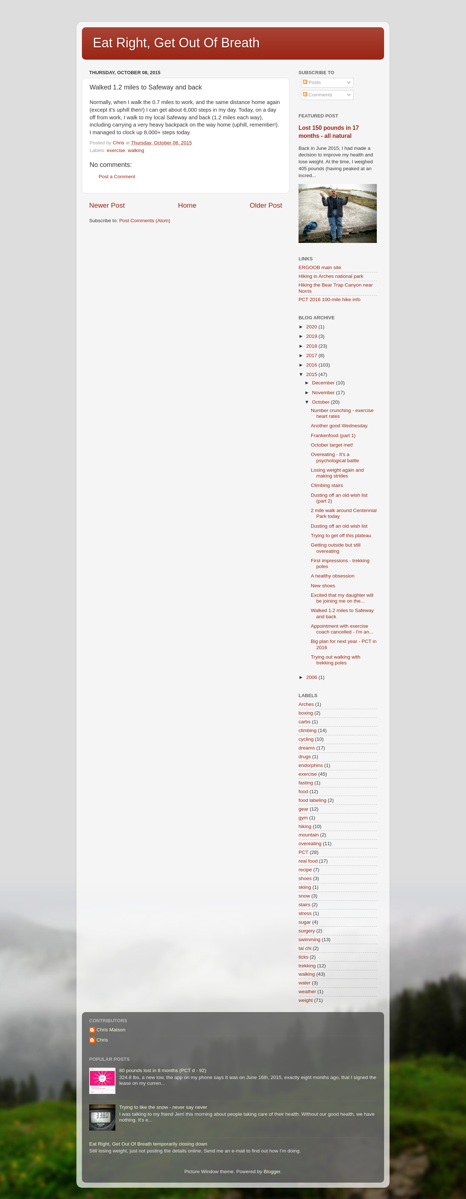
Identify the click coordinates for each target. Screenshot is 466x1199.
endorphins (311, 765)
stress (305, 913)
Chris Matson (111, 1029)
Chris (102, 1040)
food (303, 791)
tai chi (305, 948)
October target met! (332, 445)
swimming (309, 939)
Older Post (266, 205)
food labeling (313, 800)
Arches (306, 704)
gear (303, 809)
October (321, 402)
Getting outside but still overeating (336, 547)
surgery (307, 931)
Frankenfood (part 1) (333, 435)
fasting (306, 783)
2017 (312, 355)
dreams (307, 748)
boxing (306, 713)
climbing (308, 730)
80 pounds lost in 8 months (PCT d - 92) (162, 1070)
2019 (312, 336)
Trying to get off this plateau (341, 535)
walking (136, 150)
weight (306, 1000)
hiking (305, 826)
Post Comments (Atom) (144, 220)
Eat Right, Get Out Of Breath (176, 42)
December (324, 382)
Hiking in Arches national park (331, 276)
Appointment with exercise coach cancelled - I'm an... (342, 629)
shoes (305, 878)
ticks (303, 957)
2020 (312, 326)
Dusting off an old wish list (339, 526)
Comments (317, 94)
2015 (312, 374)
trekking (307, 965)
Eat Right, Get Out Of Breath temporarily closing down (148, 1144)
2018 (312, 346)
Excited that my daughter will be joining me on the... (342, 598)
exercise (116, 150)
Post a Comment (117, 176)
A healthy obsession (333, 576)
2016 (312, 365)
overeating (310, 843)
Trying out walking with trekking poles (335, 660)
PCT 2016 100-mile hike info (329, 299)
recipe (305, 869)
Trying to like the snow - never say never (163, 1107)
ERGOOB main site (320, 267)
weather (307, 991)
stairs (304, 904)
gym (303, 817)
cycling (306, 739)
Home (187, 205)
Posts (312, 82)
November (324, 392)
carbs (305, 721)
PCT (303, 852)
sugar (305, 922)
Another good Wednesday (339, 425)
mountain (309, 835)
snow (304, 896)
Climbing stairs (327, 485)
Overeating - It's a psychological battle (335, 457)
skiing (305, 887)
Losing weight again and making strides (337, 473)
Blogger (272, 1171)
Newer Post (107, 205)
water (305, 983)
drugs (305, 756)
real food (308, 861)
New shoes (323, 585)
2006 (312, 677)
